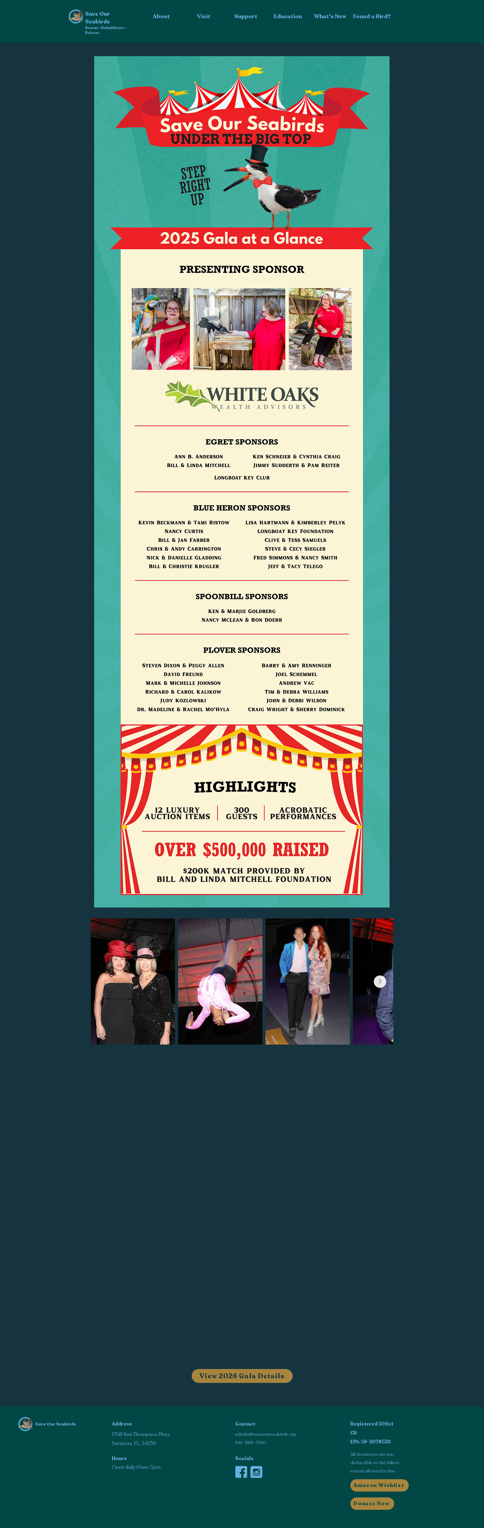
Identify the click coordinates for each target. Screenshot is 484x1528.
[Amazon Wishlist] (379, 1485)
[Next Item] (380, 981)
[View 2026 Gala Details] (242, 1376)
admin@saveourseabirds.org (265, 1434)
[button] (372, 1503)
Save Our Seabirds (55, 1424)
